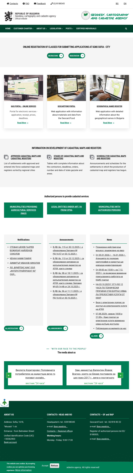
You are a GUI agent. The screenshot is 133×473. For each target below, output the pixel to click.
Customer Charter (23, 28)
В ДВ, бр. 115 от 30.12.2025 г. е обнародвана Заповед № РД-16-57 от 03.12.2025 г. (68, 250)
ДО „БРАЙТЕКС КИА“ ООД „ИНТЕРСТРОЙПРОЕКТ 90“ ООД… (23, 271)
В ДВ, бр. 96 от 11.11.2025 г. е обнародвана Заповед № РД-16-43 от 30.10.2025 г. (67, 294)
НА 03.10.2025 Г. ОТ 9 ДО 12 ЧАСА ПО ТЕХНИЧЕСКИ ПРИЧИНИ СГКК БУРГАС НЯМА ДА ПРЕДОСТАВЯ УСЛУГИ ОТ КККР (111, 291)
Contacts (12, 3)
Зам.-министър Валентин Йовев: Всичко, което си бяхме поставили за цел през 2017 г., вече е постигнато (93, 374)
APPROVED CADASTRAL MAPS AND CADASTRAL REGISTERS (26, 157)
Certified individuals (86, 28)
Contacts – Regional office (59, 431)
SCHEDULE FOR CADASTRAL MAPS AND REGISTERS (111, 157)
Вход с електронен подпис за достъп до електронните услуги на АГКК (111, 306)
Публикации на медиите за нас (111, 328)
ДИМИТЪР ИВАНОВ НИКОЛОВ (25, 263)
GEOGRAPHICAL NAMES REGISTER (109, 106)
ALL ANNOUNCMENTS (55, 328)
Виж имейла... (61, 426)
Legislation (56, 28)
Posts (69, 28)
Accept (45, 467)
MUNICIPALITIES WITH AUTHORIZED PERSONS (109, 208)
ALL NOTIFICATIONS (11, 328)
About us (41, 28)
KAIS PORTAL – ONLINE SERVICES (23, 106)
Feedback (40, 3)
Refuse (54, 467)
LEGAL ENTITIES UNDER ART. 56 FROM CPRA (66, 208)
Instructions (53, 56)
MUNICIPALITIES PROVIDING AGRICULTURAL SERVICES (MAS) (23, 210)
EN (125, 3)
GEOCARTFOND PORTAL (66, 106)
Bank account (10, 442)
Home (8, 28)
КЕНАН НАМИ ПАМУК (20, 258)
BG (117, 3)
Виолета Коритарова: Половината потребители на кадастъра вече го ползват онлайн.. (35, 374)
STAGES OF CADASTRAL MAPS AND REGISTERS (69, 157)
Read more (21, 123)
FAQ (25, 3)
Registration (74, 56)
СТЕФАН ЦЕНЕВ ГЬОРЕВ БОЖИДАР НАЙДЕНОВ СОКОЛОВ (22, 250)
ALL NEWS (94, 336)
